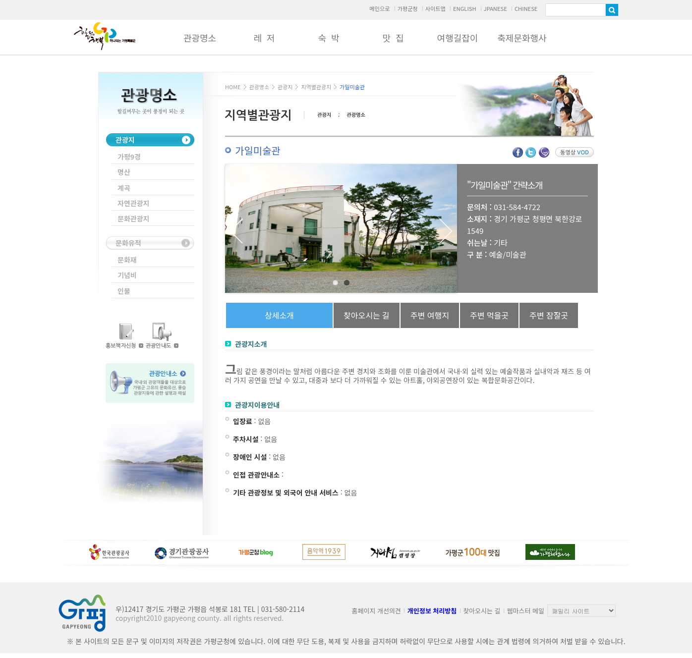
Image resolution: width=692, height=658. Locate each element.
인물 (123, 290)
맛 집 (393, 37)
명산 (123, 171)
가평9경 (129, 156)
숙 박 (328, 37)
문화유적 (128, 243)
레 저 (264, 37)
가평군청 (407, 8)
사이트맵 (435, 8)
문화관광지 (133, 218)
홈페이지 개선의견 (376, 610)
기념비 (127, 275)
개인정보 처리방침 (432, 610)
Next (445, 231)
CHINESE (526, 8)
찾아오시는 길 (481, 610)
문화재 (127, 259)
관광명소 (199, 37)
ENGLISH (464, 8)
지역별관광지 (316, 86)
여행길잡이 (457, 37)
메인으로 (379, 8)
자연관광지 (133, 203)
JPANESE (495, 8)
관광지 (125, 140)
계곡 (123, 187)
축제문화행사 (521, 37)
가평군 (104, 36)
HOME (233, 86)
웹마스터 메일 (525, 610)
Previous (236, 231)
